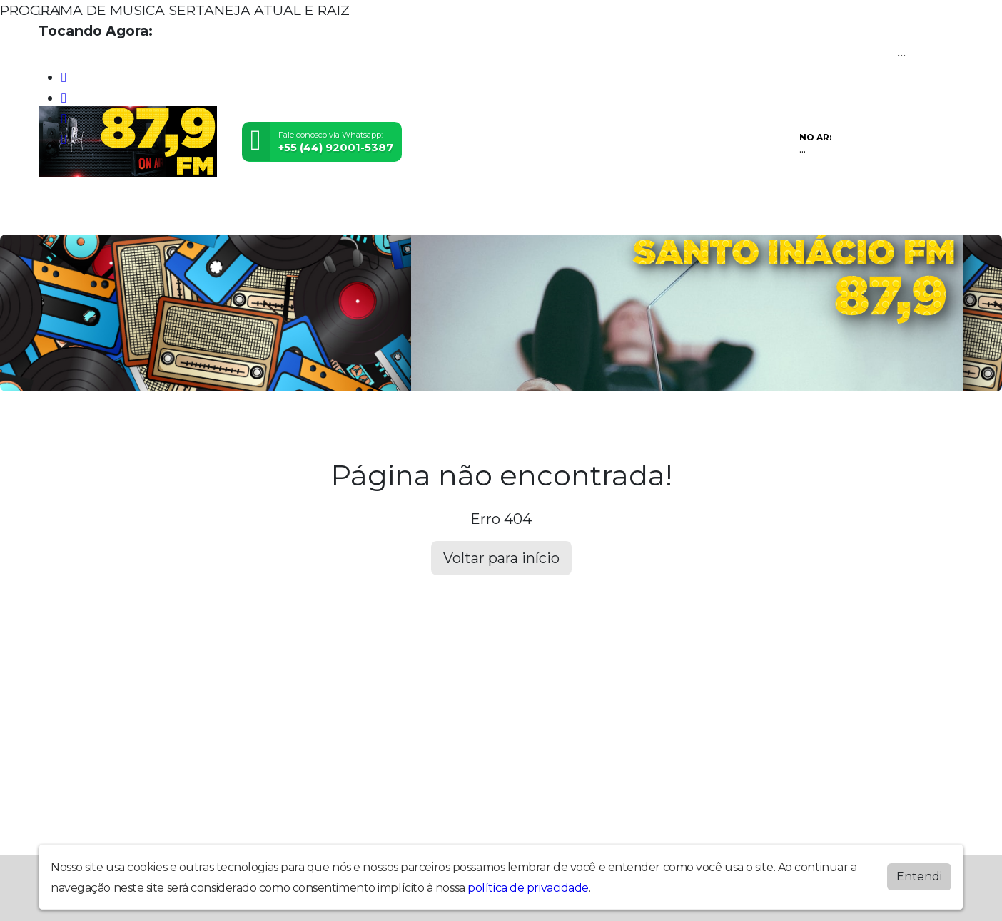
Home (69, 212)
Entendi (919, 876)
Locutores (262, 212)
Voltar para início (501, 558)
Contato (347, 212)
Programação (157, 212)
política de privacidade (528, 888)
